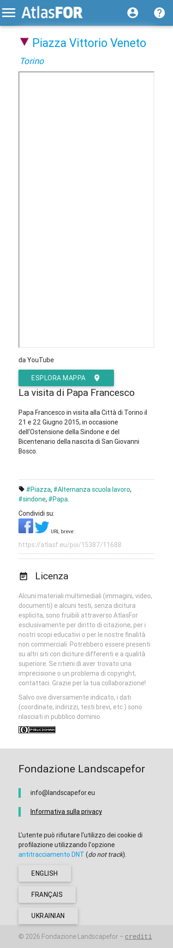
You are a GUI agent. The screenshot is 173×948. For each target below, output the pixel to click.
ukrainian (48, 916)
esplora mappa (66, 378)
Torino (31, 60)
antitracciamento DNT (51, 854)
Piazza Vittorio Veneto (89, 43)
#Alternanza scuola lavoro (92, 489)
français (47, 894)
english (44, 873)
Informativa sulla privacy (66, 811)
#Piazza (38, 489)
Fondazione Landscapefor (80, 936)
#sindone (32, 499)
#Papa (58, 499)
